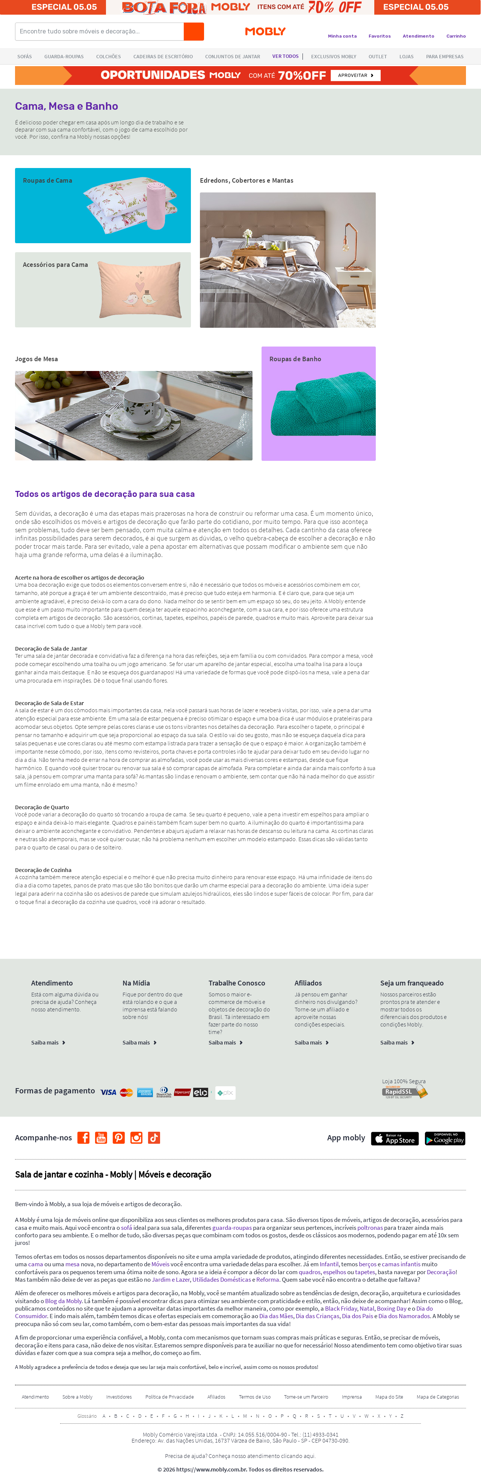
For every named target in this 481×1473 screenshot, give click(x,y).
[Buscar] (194, 32)
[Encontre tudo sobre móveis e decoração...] (102, 31)
